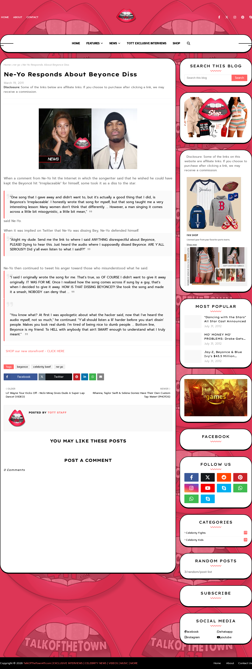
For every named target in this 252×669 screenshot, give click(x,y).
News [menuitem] (113, 43)
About (17, 17)
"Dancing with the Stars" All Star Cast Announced (225, 319)
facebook (192, 632)
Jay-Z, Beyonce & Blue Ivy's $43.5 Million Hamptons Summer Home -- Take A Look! (223, 354)
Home (5, 17)
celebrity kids (216, 540)
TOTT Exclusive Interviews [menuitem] (146, 43)
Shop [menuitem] (176, 43)
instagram (193, 637)
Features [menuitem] (93, 43)
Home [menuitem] (76, 43)
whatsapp (226, 632)
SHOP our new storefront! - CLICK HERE (35, 351)
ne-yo (16, 65)
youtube (226, 637)
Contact (32, 17)
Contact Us (245, 663)
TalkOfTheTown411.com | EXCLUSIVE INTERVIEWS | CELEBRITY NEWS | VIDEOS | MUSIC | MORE (80, 663)
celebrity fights (216, 533)
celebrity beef (42, 367)
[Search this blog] (208, 78)
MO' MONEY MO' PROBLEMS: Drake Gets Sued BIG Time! (223, 337)
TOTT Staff (57, 412)
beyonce (22, 367)
